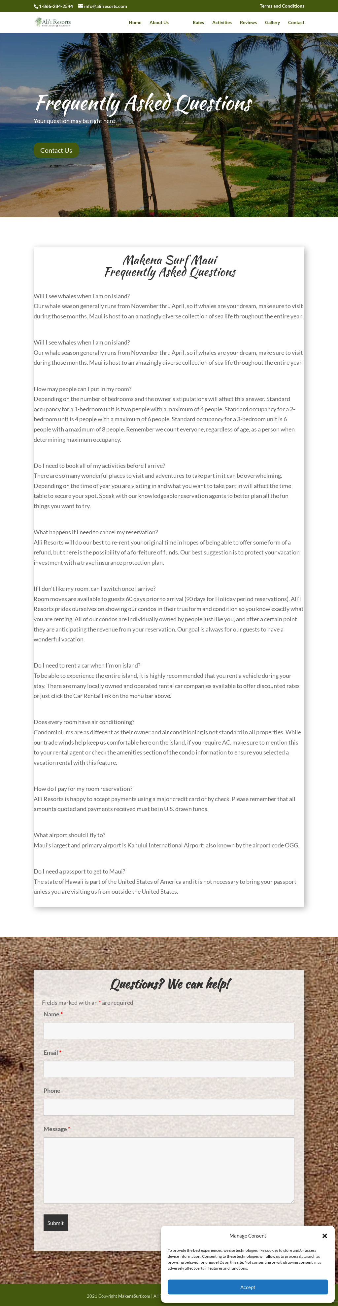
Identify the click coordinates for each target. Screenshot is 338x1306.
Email (52, 1052)
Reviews (248, 22)
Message (57, 1128)
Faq (181, 22)
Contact (296, 22)
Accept (247, 1287)
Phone (52, 1090)
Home (135, 22)
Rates (198, 22)
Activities (222, 22)
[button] (324, 1236)
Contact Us (56, 150)
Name (53, 1014)
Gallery (272, 22)
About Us (159, 22)
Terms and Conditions (282, 6)
